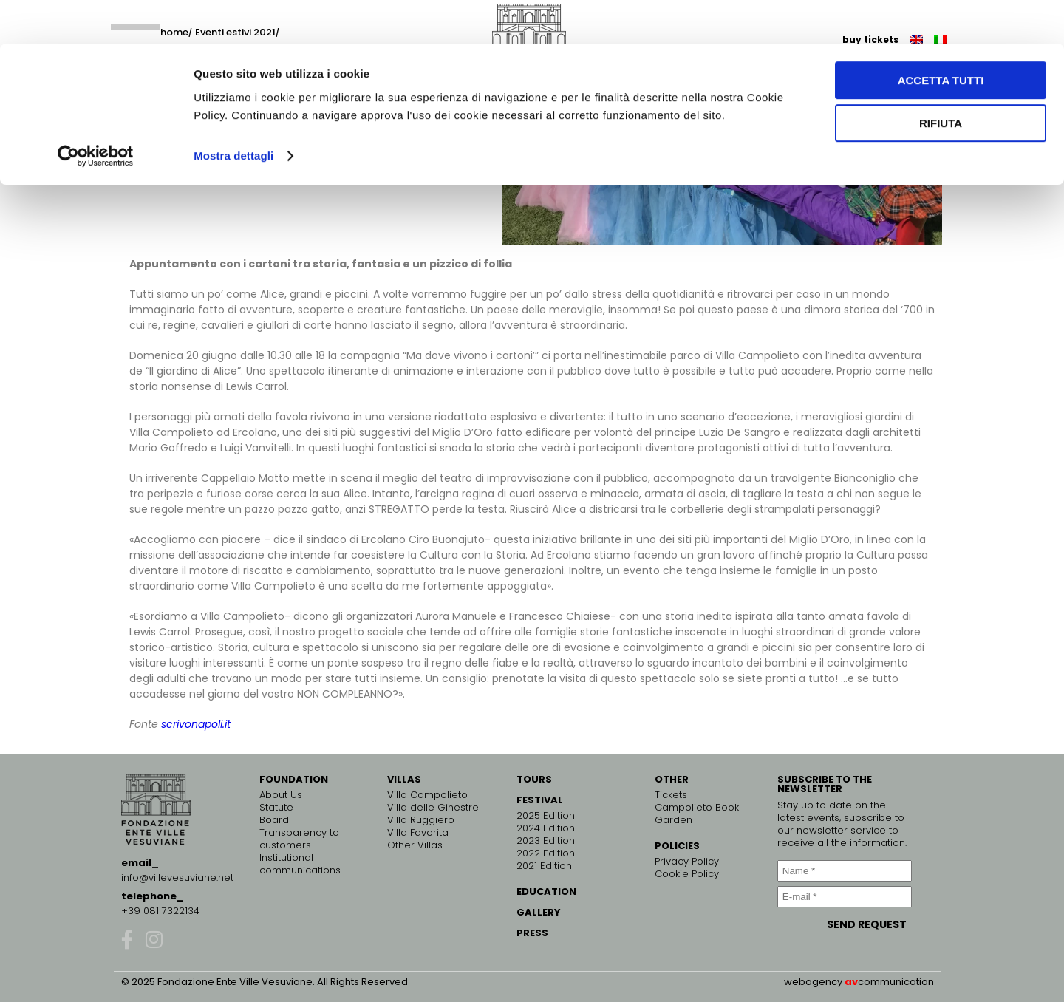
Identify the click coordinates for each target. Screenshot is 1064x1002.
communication (896, 982)
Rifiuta (940, 80)
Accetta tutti (941, 36)
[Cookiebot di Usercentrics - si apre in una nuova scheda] (95, 112)
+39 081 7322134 (160, 911)
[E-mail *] (844, 896)
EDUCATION (546, 892)
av (851, 982)
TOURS (534, 779)
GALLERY (538, 912)
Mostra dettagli (233, 112)
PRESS (532, 933)
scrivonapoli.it (196, 724)
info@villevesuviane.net (177, 877)
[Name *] (844, 871)
